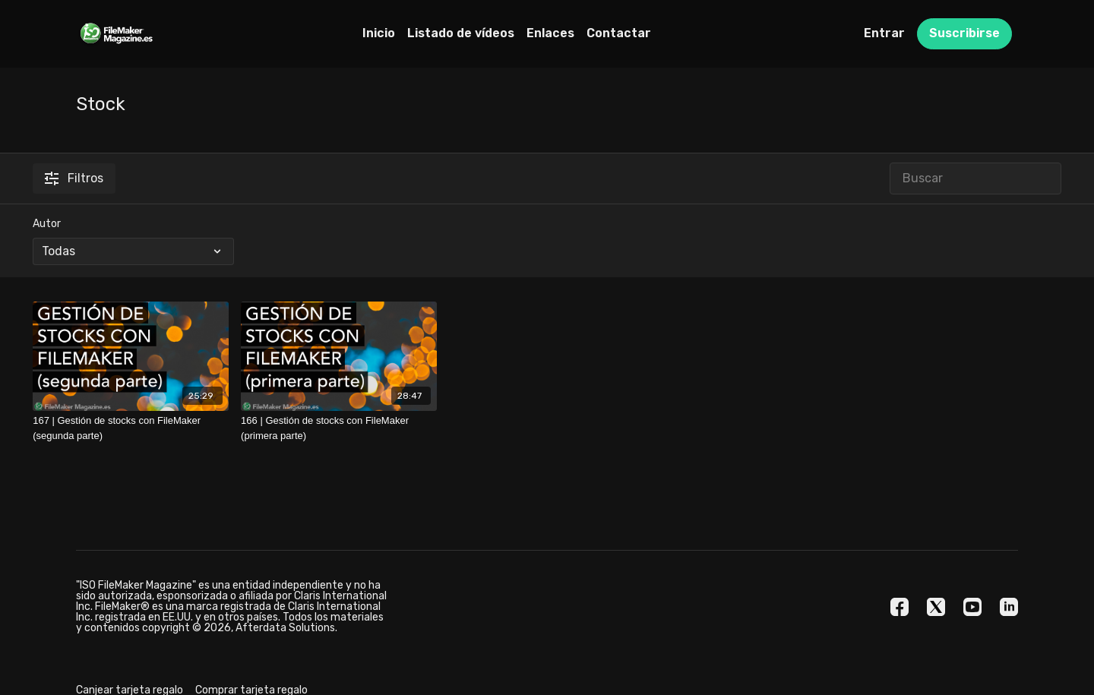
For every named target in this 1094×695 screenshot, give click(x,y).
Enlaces (550, 33)
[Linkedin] (1009, 607)
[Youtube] (972, 607)
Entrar (884, 33)
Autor (47, 223)
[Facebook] (899, 607)
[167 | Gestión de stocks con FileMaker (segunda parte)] (131, 428)
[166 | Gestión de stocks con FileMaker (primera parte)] (339, 428)
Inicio (378, 33)
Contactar (619, 33)
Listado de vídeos (460, 33)
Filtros (74, 178)
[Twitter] (936, 607)
